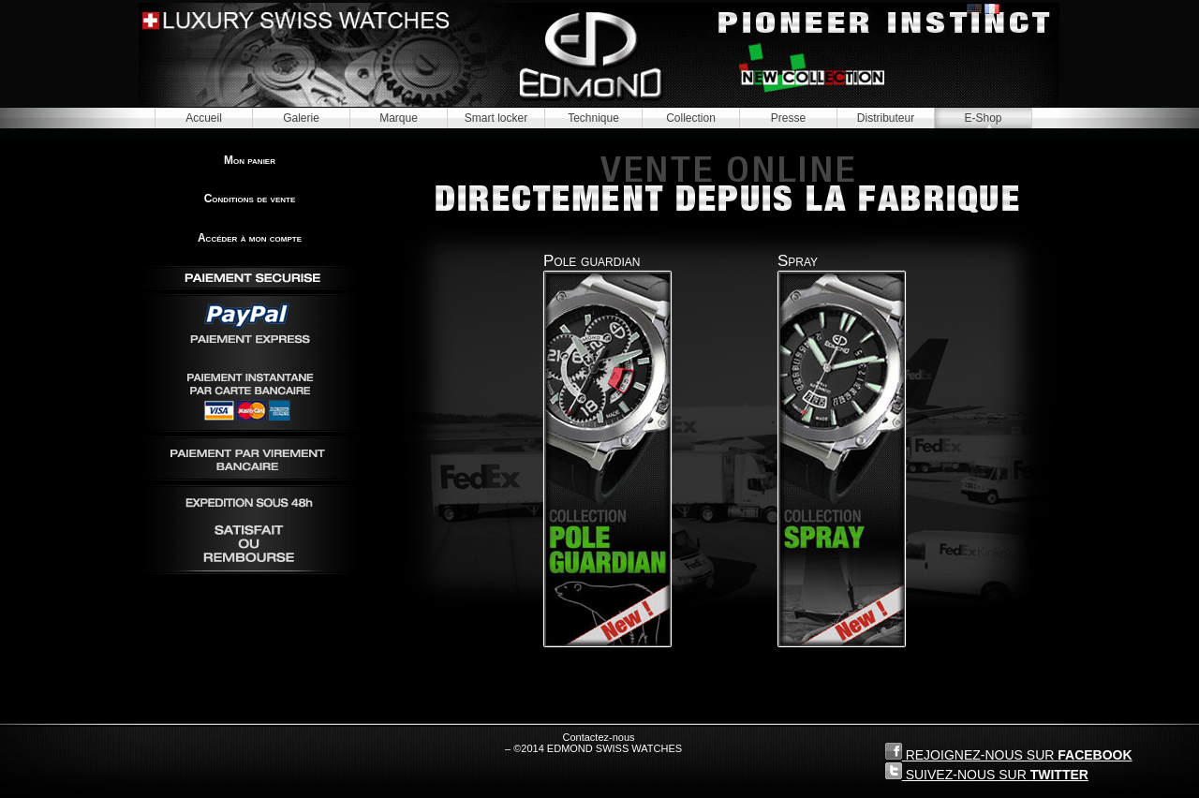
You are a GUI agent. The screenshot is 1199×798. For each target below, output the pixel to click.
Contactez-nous (598, 737)
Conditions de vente (250, 198)
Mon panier (249, 160)
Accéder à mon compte (250, 237)
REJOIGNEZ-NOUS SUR (1008, 752)
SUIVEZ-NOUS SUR (986, 772)
